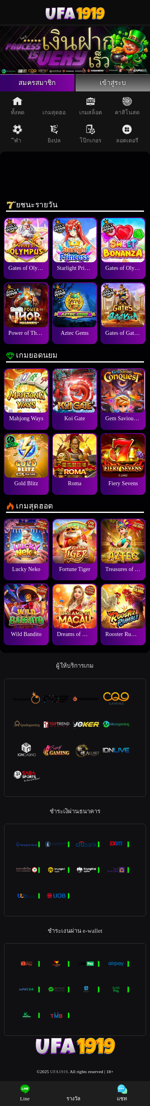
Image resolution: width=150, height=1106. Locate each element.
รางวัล (73, 1093)
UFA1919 (59, 1072)
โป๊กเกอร (91, 135)
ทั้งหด (17, 107)
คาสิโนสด (127, 107)
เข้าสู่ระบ (113, 83)
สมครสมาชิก (37, 83)
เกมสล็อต (90, 107)
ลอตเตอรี (127, 135)
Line (25, 1093)
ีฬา (17, 135)
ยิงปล (54, 135)
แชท (122, 1093)
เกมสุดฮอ (54, 107)
